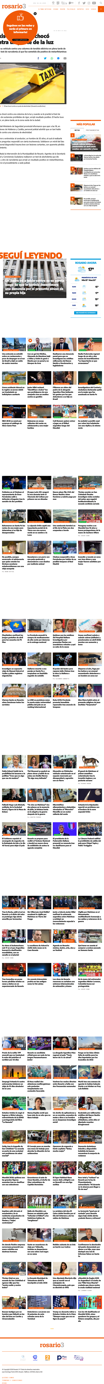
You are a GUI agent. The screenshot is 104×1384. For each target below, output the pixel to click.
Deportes (80, 9)
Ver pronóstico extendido (86, 313)
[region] (52, 20)
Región (62, 9)
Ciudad (55, 9)
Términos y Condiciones (12, 1380)
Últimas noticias (44, 9)
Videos (93, 9)
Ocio (87, 9)
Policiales (71, 9)
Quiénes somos (8, 1377)
